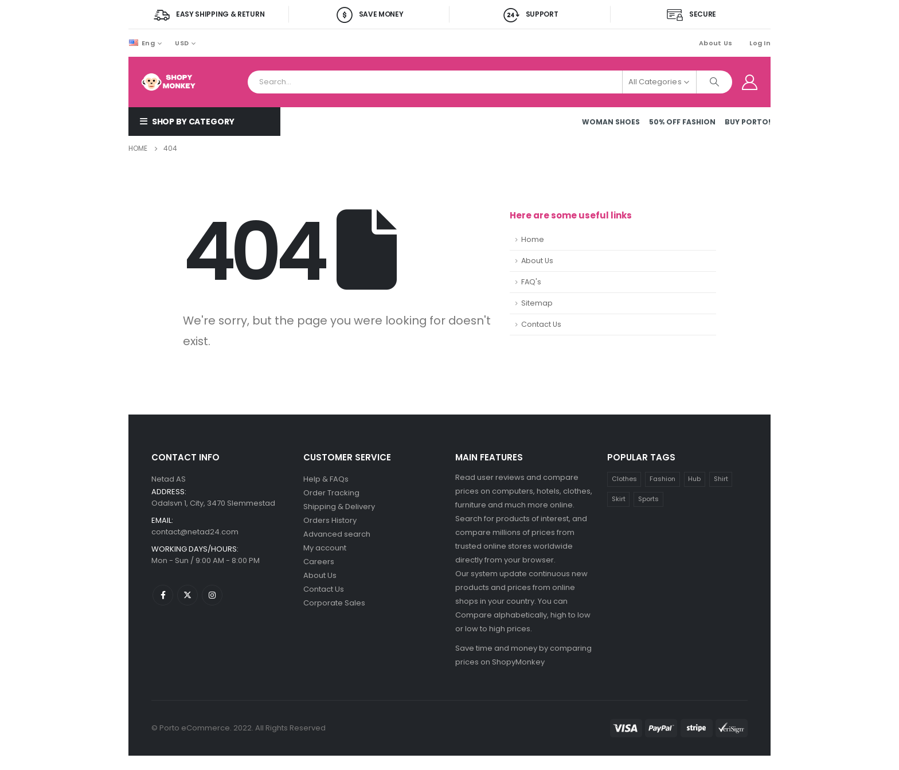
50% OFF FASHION (682, 122)
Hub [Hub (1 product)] (694, 478)
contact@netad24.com (195, 531)
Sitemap (537, 303)
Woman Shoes (611, 122)
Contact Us (541, 324)
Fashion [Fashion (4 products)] (662, 478)
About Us (715, 43)
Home (532, 239)
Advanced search (336, 534)
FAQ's (531, 282)
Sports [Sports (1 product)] (648, 498)
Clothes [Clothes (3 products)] (624, 478)
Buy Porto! (748, 122)
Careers (318, 561)
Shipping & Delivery (339, 506)
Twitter (187, 595)
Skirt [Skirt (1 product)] (619, 498)
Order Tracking (331, 492)
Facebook (163, 595)
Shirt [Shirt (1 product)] (721, 478)
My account (324, 547)
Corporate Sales (334, 602)
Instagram (212, 595)
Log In (760, 43)
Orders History (330, 520)
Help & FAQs (326, 479)
